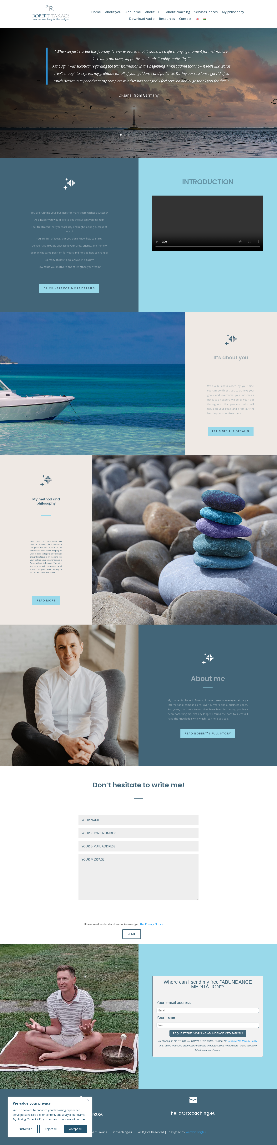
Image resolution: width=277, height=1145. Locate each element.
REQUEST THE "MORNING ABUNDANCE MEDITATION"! (208, 1033)
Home (96, 12)
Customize (25, 1129)
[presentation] (107, 911)
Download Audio (142, 19)
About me (133, 12)
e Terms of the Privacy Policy (241, 1041)
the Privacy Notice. (152, 924)
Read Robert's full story (208, 733)
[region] (50, 1117)
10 (156, 135)
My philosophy (233, 12)
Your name (166, 1017)
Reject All (51, 1129)
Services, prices (206, 12)
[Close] (88, 1100)
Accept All (75, 1129)
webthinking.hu (196, 1132)
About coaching (178, 12)
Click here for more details (69, 288)
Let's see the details (230, 431)
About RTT (153, 12)
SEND (132, 934)
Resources (167, 19)
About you (113, 12)
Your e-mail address (174, 1002)
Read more (46, 600)
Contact (185, 19)
